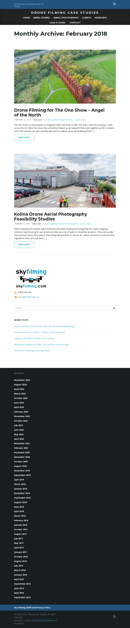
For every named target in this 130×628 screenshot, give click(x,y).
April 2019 (19, 479)
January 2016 (20, 574)
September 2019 (22, 475)
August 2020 (20, 466)
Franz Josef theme (44, 620)
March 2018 (20, 516)
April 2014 (19, 592)
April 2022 (19, 439)
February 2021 (21, 448)
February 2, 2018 (22, 224)
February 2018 (21, 520)
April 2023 (19, 407)
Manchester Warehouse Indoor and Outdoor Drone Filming (41, 344)
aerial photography (49, 224)
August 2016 (20, 561)
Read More (24, 137)
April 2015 (19, 579)
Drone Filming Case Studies (65, 13)
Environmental (63, 224)
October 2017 (21, 529)
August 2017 (20, 534)
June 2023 (19, 402)
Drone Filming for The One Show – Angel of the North (59, 113)
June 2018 (19, 506)
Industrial (74, 224)
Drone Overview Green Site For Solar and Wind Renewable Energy (44, 326)
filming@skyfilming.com (28, 297)
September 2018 (22, 497)
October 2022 (21, 420)
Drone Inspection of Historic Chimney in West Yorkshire (39, 332)
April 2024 (19, 389)
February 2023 (21, 411)
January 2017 (20, 552)
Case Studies (57, 22)
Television (69, 120)
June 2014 (19, 588)
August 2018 (20, 502)
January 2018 (20, 525)
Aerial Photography (66, 17)
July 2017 (18, 538)
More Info (101, 17)
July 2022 (18, 425)
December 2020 (22, 452)
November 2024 (22, 380)
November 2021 (22, 443)
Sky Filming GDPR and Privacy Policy (32, 607)
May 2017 (18, 543)
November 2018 (22, 493)
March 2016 (20, 570)
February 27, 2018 (23, 120)
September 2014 (22, 583)
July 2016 (18, 565)
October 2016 (21, 556)
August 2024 (20, 384)
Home (26, 17)
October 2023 (21, 398)
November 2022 (22, 416)
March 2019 (20, 484)
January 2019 (20, 488)
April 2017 (19, 547)
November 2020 (22, 457)
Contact (75, 22)
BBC (56, 120)
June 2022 (19, 429)
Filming (61, 120)
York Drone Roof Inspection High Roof (31, 350)
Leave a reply (80, 120)
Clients (86, 17)
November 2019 (22, 470)
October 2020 (21, 461)
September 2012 (22, 597)
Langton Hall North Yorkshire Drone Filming (34, 338)
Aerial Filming (41, 17)
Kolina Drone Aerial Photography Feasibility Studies (50, 217)
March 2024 (20, 393)
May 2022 (18, 434)
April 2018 (19, 511)
